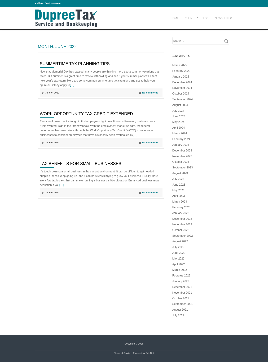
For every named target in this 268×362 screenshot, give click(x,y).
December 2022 (182, 218)
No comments (148, 92)
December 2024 (182, 82)
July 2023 (178, 178)
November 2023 (182, 156)
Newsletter (223, 18)
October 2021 (180, 298)
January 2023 (180, 213)
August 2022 (180, 241)
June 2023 (178, 184)
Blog (205, 18)
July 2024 (178, 110)
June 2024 (178, 116)
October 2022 (180, 230)
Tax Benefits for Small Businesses (80, 163)
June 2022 (178, 252)
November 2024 (182, 87)
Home (175, 18)
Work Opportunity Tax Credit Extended (86, 113)
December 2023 (182, 150)
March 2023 (179, 201)
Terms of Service (122, 353)
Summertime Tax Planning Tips (75, 63)
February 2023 (181, 207)
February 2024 (181, 139)
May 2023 (178, 190)
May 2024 (178, 121)
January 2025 (180, 76)
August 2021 (180, 309)
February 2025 (181, 70)
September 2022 (182, 235)
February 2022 (181, 275)
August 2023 (180, 173)
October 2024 (180, 93)
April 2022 (178, 264)
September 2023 (182, 167)
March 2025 (179, 65)
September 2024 (182, 99)
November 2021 (182, 292)
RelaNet (150, 353)
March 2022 (179, 269)
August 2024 (180, 105)
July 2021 (178, 315)
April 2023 (178, 195)
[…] (72, 85)
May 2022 (178, 258)
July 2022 (178, 247)
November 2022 (182, 224)
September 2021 (182, 303)
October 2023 (180, 161)
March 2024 (179, 133)
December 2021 (182, 286)
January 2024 (180, 144)
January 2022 (180, 281)
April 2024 (178, 127)
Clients (190, 18)
